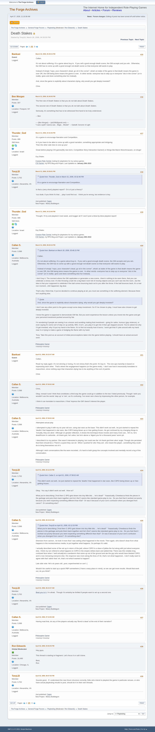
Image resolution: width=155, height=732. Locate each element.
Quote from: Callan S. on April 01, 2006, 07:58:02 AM (59, 475)
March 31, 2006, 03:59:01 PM (45, 171)
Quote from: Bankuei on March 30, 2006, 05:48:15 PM (59, 250)
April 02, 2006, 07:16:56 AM (45, 617)
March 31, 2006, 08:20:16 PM (45, 245)
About (86, 10)
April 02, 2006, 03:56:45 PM (45, 646)
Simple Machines (26, 729)
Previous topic (127, 40)
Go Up (12, 703)
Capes (49, 201)
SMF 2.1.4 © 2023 (14, 729)
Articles (96, 10)
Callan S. (16, 245)
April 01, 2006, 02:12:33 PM (45, 470)
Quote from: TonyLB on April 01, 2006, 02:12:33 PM (58, 525)
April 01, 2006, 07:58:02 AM (45, 418)
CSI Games (40, 163)
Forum (106, 10)
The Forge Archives (23, 9)
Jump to (110, 714)
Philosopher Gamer (43, 344)
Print (142, 47)
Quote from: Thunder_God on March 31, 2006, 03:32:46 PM (61, 177)
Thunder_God (19, 133)
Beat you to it (41, 592)
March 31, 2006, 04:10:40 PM (45, 211)
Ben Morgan (18, 96)
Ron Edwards (69, 28)
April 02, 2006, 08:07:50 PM (45, 676)
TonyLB (16, 171)
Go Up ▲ (144, 729)
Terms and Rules (134, 729)
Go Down (14, 47)
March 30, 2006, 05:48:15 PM (45, 54)
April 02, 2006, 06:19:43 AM (45, 520)
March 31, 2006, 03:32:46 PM (45, 133)
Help (125, 729)
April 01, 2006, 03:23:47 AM (45, 354)
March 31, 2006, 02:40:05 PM (45, 96)
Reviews (117, 10)
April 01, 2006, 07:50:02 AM (45, 384)
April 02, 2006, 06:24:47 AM (45, 588)
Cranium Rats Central (43, 161)
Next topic (139, 40)
